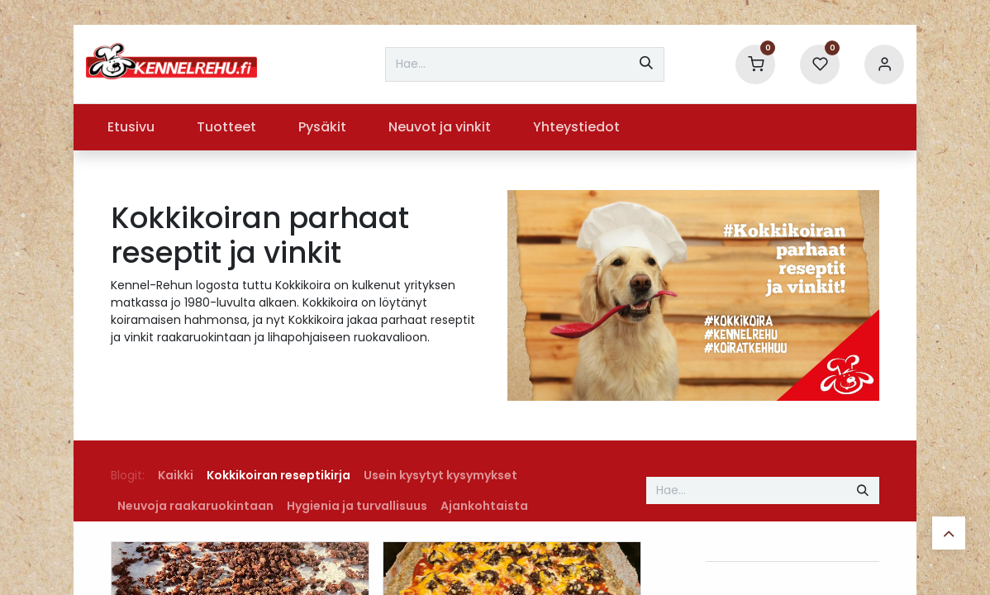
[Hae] (646, 64)
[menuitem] (130, 127)
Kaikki (175, 475)
